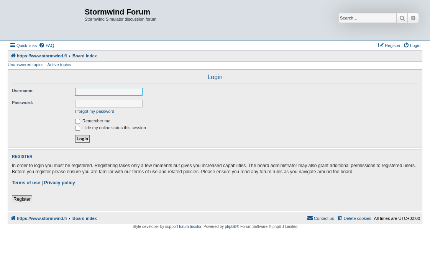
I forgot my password (94, 111)
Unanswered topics (26, 64)
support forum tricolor (183, 226)
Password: (22, 102)
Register (22, 199)
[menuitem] (46, 45)
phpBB (230, 226)
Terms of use (26, 182)
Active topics (59, 64)
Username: (23, 90)
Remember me (92, 121)
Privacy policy (59, 182)
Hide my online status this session (110, 127)
